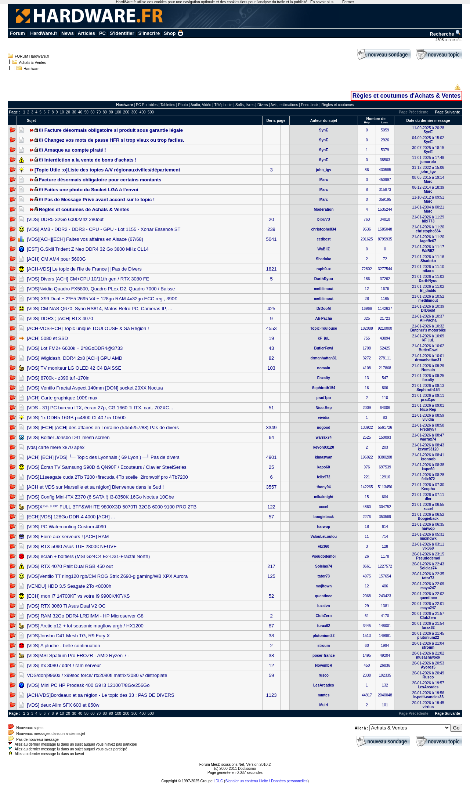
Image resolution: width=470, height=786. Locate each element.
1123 (271, 695)
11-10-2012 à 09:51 (428, 199)
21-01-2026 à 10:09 (428, 338)
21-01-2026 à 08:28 (428, 477)
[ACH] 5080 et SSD (47, 338)
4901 (271, 457)
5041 (271, 239)
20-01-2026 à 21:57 (428, 616)
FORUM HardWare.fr (32, 56)
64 (271, 437)
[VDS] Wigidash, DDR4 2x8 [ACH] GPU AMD (74, 358)
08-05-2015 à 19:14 (428, 179)
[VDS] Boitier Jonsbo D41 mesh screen (68, 437)
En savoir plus (321, 2)
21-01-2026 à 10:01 (428, 358)
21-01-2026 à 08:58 (428, 427)
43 (271, 348)
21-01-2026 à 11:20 (428, 229)
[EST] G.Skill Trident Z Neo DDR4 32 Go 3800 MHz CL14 (88, 249)
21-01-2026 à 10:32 (428, 328)
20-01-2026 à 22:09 (428, 586)
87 (271, 626)
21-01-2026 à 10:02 (428, 348)
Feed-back (309, 105)
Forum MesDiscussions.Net (221, 765)
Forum (17, 33)
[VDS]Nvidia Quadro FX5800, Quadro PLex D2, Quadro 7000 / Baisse (101, 288)
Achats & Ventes (32, 63)
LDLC (218, 781)
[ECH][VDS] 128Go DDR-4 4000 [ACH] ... (71, 516)
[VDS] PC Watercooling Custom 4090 (66, 526)
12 (271, 665)
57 (271, 516)
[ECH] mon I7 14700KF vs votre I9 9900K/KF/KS (78, 596)
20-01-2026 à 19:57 (428, 685)
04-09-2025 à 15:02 (428, 140)
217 (271, 566)
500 (151, 112)
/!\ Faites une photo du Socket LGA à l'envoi (88, 189)
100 (118, 112)
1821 (271, 269)
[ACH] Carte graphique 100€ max (62, 398)
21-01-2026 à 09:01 (428, 407)
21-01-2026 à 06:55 (428, 507)
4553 (271, 328)
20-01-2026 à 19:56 (428, 695)
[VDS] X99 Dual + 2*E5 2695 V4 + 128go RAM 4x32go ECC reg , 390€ (102, 298)
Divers (262, 105)
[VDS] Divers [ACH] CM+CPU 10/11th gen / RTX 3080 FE (88, 279)
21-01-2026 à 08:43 (428, 447)
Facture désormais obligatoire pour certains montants (100, 179)
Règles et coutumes (337, 105)
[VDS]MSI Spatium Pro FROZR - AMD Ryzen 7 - (78, 655)
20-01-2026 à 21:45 (428, 635)
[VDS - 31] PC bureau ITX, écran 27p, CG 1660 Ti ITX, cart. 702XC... (100, 407)
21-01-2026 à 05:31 (428, 536)
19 (271, 338)
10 (62, 112)
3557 (271, 487)
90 (111, 112)
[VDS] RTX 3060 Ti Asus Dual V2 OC (66, 606)
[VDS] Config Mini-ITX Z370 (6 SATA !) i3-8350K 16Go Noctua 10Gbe (100, 497)
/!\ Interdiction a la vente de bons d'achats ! (88, 160)
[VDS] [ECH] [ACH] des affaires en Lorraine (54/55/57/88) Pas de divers (103, 427)
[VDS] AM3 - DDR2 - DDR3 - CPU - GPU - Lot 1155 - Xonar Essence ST (103, 229)
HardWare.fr (43, 33)
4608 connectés (448, 40)
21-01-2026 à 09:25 (428, 378)
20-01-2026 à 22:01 (428, 606)
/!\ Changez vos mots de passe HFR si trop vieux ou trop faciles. (111, 140)
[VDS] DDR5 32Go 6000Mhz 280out (65, 219)
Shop (174, 33)
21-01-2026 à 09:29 (428, 368)
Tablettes (167, 105)
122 (271, 507)
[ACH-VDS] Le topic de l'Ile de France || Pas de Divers (84, 269)
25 (271, 467)
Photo (183, 105)
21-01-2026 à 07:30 (428, 487)
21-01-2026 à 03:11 (428, 546)
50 (86, 112)
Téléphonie (223, 105)
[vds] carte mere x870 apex (55, 447)
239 (271, 229)
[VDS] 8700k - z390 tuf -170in (58, 378)
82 (271, 358)
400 (143, 112)
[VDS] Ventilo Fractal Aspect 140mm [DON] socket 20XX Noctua (95, 388)
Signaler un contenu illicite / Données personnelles (266, 781)
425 (271, 308)
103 (271, 368)
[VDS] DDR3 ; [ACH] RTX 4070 (60, 318)
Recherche (445, 34)
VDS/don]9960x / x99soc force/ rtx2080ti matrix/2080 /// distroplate (97, 675)
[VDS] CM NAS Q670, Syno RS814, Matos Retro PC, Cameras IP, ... (99, 308)
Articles (86, 33)
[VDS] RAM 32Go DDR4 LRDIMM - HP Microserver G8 (85, 616)
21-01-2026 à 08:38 (428, 467)
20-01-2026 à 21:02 (428, 655)
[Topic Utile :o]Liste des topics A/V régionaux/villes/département (107, 170)
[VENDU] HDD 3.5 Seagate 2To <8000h (69, 586)
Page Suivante (447, 112)
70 (99, 112)
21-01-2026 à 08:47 (428, 437)
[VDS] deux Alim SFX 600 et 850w (63, 705)
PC (102, 33)
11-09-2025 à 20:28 (428, 130)
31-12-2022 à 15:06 (428, 170)
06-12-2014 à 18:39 (428, 189)
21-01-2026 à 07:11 (428, 497)
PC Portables (147, 105)
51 (271, 407)
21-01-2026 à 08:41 (428, 457)
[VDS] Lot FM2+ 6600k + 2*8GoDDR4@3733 (75, 348)
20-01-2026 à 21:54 (428, 626)
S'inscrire (149, 33)
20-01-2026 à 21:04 (428, 645)
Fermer (348, 2)
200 (126, 112)
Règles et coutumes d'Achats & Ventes (406, 96)
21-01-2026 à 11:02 (428, 289)
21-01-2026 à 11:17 (428, 249)
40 (80, 112)
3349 (271, 427)
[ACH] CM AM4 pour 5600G (56, 259)
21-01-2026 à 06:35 (428, 526)
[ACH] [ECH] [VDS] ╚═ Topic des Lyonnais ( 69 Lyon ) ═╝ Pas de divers (103, 457)
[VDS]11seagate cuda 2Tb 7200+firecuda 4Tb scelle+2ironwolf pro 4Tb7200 (107, 477)
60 (92, 112)
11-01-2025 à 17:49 (428, 160)
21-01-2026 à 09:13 (428, 388)
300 (134, 112)
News (67, 33)
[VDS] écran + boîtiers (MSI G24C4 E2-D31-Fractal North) (88, 556)
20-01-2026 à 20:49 (428, 675)
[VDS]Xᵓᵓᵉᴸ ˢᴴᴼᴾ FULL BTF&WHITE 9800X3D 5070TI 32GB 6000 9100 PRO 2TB (111, 507)
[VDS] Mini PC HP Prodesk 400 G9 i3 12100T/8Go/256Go (88, 685)
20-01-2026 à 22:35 (428, 576)
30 (74, 112)
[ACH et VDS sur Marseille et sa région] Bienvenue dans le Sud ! (95, 487)
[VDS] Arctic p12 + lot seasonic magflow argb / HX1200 (85, 626)
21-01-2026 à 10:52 (428, 298)
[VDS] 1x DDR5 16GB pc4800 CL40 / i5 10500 (76, 417)
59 (271, 675)
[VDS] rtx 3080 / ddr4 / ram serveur (64, 665)
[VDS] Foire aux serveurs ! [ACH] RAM (68, 536)
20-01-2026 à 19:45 (428, 705)
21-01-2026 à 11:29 (428, 219)
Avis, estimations (284, 105)
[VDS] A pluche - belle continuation (63, 645)
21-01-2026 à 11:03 (428, 279)
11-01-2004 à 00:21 (428, 209)
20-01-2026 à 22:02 (428, 596)
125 (271, 576)
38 (271, 635)
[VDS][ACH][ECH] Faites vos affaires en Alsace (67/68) (85, 239)
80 (105, 112)
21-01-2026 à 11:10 (428, 269)
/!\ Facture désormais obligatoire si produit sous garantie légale (111, 130)
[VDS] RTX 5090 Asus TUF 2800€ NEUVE (71, 546)
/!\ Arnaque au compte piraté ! (72, 150)
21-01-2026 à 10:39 (428, 308)
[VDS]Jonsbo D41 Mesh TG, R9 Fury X (68, 635)
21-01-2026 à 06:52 (428, 516)
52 (271, 596)
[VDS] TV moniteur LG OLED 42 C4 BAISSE (74, 368)
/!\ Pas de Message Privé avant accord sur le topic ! (97, 199)
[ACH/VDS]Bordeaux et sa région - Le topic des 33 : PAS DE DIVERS (100, 695)
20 (68, 112)
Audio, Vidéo (201, 105)
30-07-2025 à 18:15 (428, 150)
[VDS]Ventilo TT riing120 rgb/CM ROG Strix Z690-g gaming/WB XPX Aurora (107, 576)
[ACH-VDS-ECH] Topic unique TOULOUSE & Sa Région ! (88, 328)
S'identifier (122, 33)
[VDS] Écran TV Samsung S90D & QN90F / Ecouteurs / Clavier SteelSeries (107, 467)
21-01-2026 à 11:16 (428, 259)
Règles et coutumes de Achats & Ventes (84, 209)
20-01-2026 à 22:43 (428, 566)
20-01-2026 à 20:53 (428, 665)
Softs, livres (244, 105)
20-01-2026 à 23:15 (428, 556)
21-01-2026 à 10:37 (428, 318)
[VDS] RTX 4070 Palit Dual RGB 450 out (70, 566)
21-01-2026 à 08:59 (428, 417)
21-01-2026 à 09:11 (428, 398)
